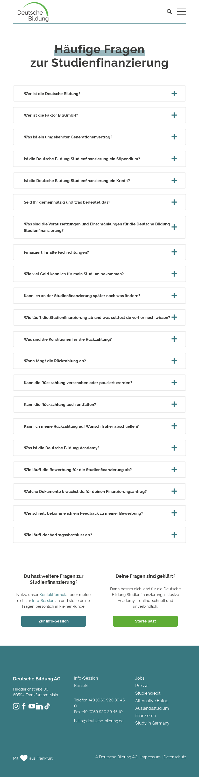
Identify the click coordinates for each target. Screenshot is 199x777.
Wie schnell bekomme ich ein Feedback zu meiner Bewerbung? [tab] (99, 513)
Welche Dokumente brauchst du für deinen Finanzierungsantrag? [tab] (99, 491)
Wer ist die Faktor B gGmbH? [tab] (99, 115)
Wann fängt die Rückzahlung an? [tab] (99, 360)
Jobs (140, 678)
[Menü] (179, 12)
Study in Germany (152, 723)
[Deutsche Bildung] (32, 11)
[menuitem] (167, 18)
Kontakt (81, 685)
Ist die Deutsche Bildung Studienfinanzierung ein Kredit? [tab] (99, 180)
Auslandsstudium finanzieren (152, 711)
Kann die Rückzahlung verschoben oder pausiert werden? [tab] (99, 382)
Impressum (150, 756)
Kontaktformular (54, 594)
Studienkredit (147, 693)
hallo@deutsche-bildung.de (99, 720)
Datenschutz (175, 756)
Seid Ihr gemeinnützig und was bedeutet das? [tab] (99, 202)
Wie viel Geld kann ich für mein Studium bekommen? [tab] (99, 273)
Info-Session (43, 600)
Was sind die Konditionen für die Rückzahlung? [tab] (99, 339)
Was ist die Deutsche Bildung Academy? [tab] (99, 447)
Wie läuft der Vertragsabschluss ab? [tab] (99, 534)
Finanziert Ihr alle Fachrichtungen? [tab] (99, 252)
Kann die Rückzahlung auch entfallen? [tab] (99, 404)
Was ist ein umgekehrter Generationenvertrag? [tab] (99, 136)
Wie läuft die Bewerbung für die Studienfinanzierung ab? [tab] (99, 469)
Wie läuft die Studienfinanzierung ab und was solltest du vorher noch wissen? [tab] (99, 317)
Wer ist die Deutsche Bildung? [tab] (99, 93)
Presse (141, 685)
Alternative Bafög (151, 700)
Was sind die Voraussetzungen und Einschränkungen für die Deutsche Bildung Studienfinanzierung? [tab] (99, 227)
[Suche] (167, 12)
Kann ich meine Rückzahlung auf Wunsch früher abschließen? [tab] (99, 426)
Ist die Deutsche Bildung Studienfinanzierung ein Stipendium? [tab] (99, 158)
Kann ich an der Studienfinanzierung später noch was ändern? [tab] (99, 295)
